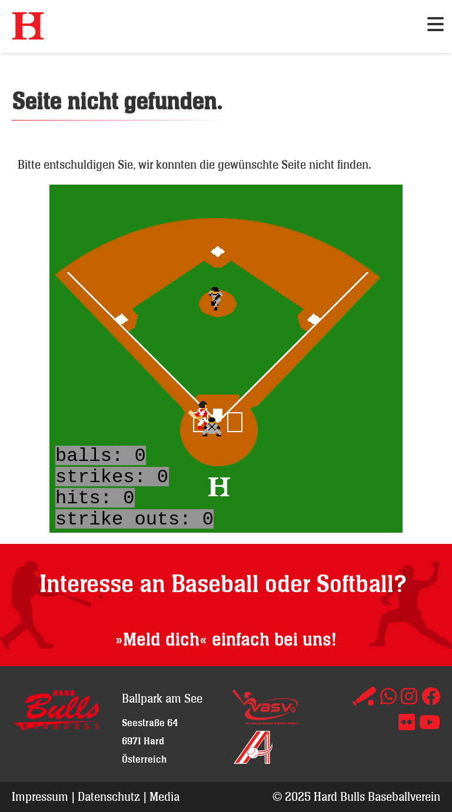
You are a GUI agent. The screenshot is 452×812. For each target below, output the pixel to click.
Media (164, 796)
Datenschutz (109, 796)
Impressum (40, 796)
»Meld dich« (161, 640)
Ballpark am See (162, 698)
